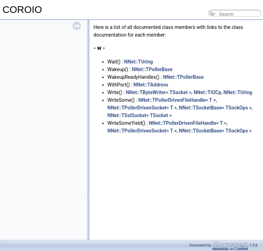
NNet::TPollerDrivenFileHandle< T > (177, 100)
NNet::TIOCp (207, 92)
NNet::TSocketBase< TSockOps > (215, 108)
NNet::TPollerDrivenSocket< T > (142, 108)
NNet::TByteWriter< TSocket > (158, 92)
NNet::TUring (138, 61)
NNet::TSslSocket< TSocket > (139, 115)
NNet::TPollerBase (152, 69)
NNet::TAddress (151, 85)
